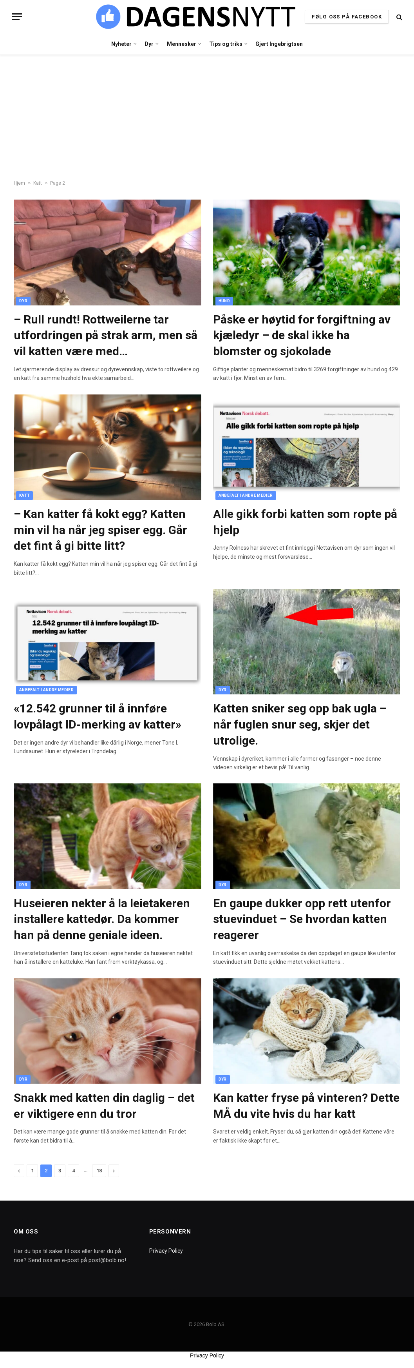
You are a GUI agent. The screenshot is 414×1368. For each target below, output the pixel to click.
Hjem (19, 183)
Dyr (149, 44)
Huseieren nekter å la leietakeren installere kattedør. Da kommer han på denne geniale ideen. (102, 919)
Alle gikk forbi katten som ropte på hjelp (305, 522)
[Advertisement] (207, 118)
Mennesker (181, 44)
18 (99, 1171)
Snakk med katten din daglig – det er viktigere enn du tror (104, 1106)
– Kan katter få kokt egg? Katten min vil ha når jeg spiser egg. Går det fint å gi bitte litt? (100, 530)
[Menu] (17, 16)
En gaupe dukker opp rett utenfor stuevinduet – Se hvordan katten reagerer (302, 919)
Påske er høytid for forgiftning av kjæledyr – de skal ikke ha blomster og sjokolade (301, 335)
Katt (37, 183)
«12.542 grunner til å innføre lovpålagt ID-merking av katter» (97, 716)
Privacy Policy (166, 1251)
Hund (224, 301)
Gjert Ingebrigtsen (279, 44)
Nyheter (121, 44)
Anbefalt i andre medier (246, 495)
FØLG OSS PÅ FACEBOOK (347, 17)
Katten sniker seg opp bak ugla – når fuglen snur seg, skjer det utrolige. (300, 724)
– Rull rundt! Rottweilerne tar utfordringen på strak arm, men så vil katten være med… (105, 335)
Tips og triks (225, 44)
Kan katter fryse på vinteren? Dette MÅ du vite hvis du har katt (306, 1106)
